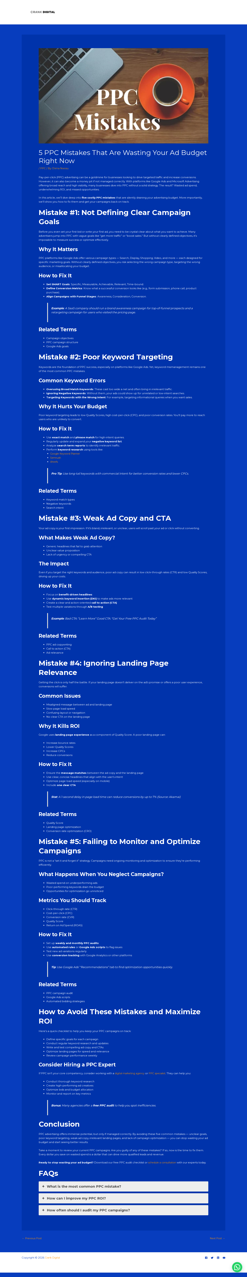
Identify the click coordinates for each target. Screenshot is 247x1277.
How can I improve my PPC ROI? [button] (73, 1202)
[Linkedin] (218, 1262)
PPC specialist (160, 1073)
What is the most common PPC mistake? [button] (81, 1190)
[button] (237, 1267)
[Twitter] (212, 1262)
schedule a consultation (163, 1162)
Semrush (56, 457)
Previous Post (32, 1242)
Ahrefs (54, 461)
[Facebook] (206, 1262)
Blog (220, 12)
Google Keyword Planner (66, 453)
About (192, 12)
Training (207, 12)
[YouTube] (224, 1262)
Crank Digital (53, 1262)
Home (179, 12)
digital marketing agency (131, 1073)
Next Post (217, 1242)
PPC (43, 168)
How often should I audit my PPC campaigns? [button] (85, 1214)
